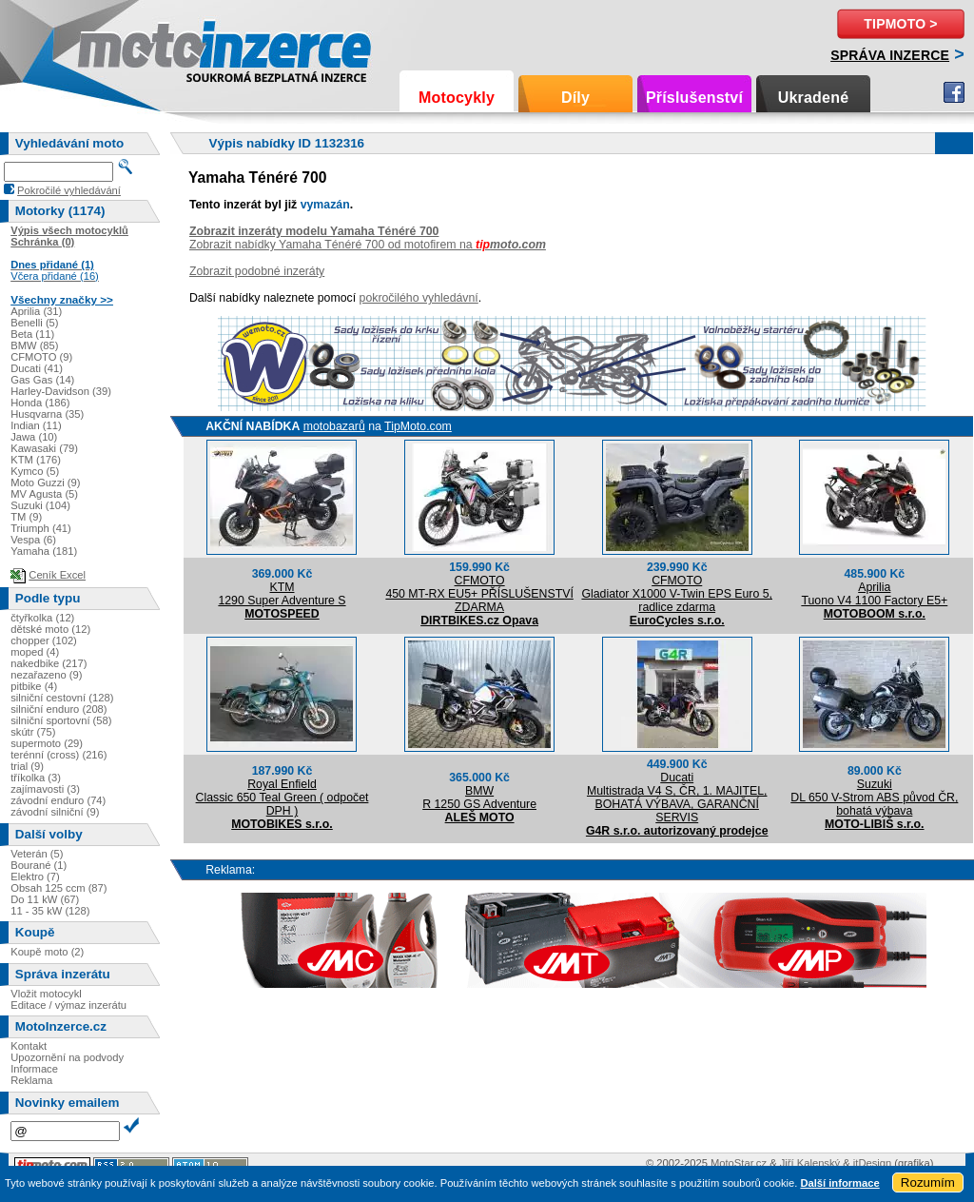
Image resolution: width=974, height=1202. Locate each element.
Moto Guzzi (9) (45, 482)
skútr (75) (32, 732)
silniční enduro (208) (58, 709)
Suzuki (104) (40, 505)
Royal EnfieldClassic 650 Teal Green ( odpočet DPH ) (282, 798)
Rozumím (928, 1182)
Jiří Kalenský (810, 1163)
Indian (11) (36, 425)
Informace (34, 1068)
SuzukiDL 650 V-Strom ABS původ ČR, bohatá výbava (874, 798)
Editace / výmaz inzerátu (68, 1005)
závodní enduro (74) (58, 800)
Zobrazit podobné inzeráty (256, 271)
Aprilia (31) (36, 311)
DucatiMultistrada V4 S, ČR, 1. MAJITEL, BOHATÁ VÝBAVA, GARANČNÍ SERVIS (677, 797)
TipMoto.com (418, 426)
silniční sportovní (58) (60, 720)
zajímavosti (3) (45, 789)
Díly (575, 97)
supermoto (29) (46, 743)
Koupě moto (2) (47, 951)
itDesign (872, 1163)
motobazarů (334, 426)
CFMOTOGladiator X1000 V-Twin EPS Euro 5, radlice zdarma (676, 594)
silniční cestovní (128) (61, 697)
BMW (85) (34, 345)
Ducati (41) (36, 368)
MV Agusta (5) (44, 494)
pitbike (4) (33, 686)
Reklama (31, 1080)
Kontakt (28, 1046)
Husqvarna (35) (47, 414)
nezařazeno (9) (46, 674)
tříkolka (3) (35, 777)
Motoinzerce (118, 47)
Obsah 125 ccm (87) (58, 888)
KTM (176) (35, 459)
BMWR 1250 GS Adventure (479, 797)
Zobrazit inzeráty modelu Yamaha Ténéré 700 (314, 231)
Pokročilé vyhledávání (69, 190)
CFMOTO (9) (41, 357)
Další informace (839, 1183)
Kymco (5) (34, 471)
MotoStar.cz (739, 1163)
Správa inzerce (889, 55)
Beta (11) (32, 334)
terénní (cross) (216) (58, 754)
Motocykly (457, 97)
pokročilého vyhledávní (419, 298)
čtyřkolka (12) (42, 617)
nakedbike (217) (48, 663)
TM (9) (26, 516)
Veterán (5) (36, 853)
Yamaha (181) (43, 551)
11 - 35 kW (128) (49, 910)
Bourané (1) (38, 865)
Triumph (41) (40, 528)
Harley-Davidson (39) (60, 391)
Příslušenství (694, 97)
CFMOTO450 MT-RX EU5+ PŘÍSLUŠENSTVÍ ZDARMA (479, 594)
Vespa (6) (33, 539)
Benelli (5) (34, 322)
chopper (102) (43, 640)
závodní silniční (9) (54, 812)
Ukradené (813, 97)
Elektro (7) (35, 876)
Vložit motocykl (46, 993)
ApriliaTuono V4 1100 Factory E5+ (874, 594)
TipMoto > (900, 23)
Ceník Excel (57, 575)
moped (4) (34, 652)
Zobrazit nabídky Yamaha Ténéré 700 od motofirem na (367, 244)
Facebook (954, 92)
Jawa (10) (33, 437)
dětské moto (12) (50, 629)
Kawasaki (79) (44, 448)
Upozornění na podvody (67, 1057)
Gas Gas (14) (42, 379)
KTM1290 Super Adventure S (281, 594)
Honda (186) (39, 402)
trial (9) (27, 766)
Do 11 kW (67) (44, 899)
